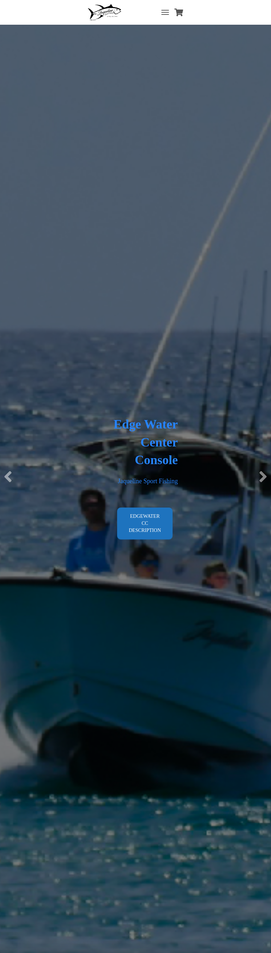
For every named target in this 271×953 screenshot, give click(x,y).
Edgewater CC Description (145, 523)
